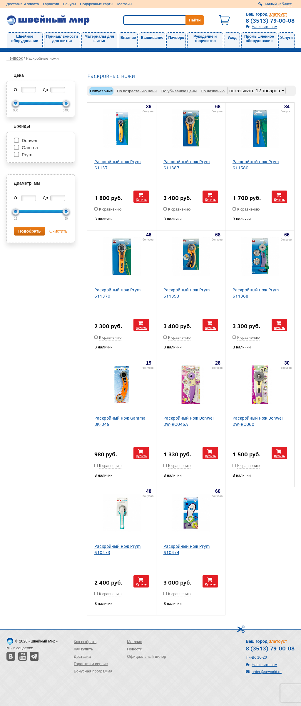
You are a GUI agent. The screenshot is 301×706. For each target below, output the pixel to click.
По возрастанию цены (137, 91)
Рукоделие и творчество (205, 38)
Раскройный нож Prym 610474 (186, 549)
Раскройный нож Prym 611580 (256, 164)
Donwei (29, 140)
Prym (27, 154)
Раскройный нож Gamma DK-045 (120, 421)
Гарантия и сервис (91, 664)
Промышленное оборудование (259, 38)
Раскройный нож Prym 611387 (186, 164)
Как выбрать (85, 642)
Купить (141, 199)
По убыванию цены (179, 91)
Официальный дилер (146, 656)
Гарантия (51, 4)
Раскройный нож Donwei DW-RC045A (188, 421)
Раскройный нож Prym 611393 (186, 292)
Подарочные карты (96, 4)
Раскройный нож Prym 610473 (117, 549)
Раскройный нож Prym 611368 (256, 292)
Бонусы (69, 4)
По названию (213, 91)
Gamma (30, 147)
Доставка (82, 656)
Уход (232, 37)
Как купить (83, 649)
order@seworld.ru (267, 672)
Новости (134, 649)
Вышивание (152, 37)
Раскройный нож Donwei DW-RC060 (258, 421)
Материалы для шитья (99, 38)
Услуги (286, 37)
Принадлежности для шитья (62, 38)
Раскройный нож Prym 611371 (117, 164)
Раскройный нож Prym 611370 (117, 292)
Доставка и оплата (22, 4)
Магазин (124, 4)
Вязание (128, 37)
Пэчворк (176, 37)
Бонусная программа (93, 671)
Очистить (58, 231)
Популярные (101, 91)
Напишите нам (264, 26)
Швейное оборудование (24, 38)
